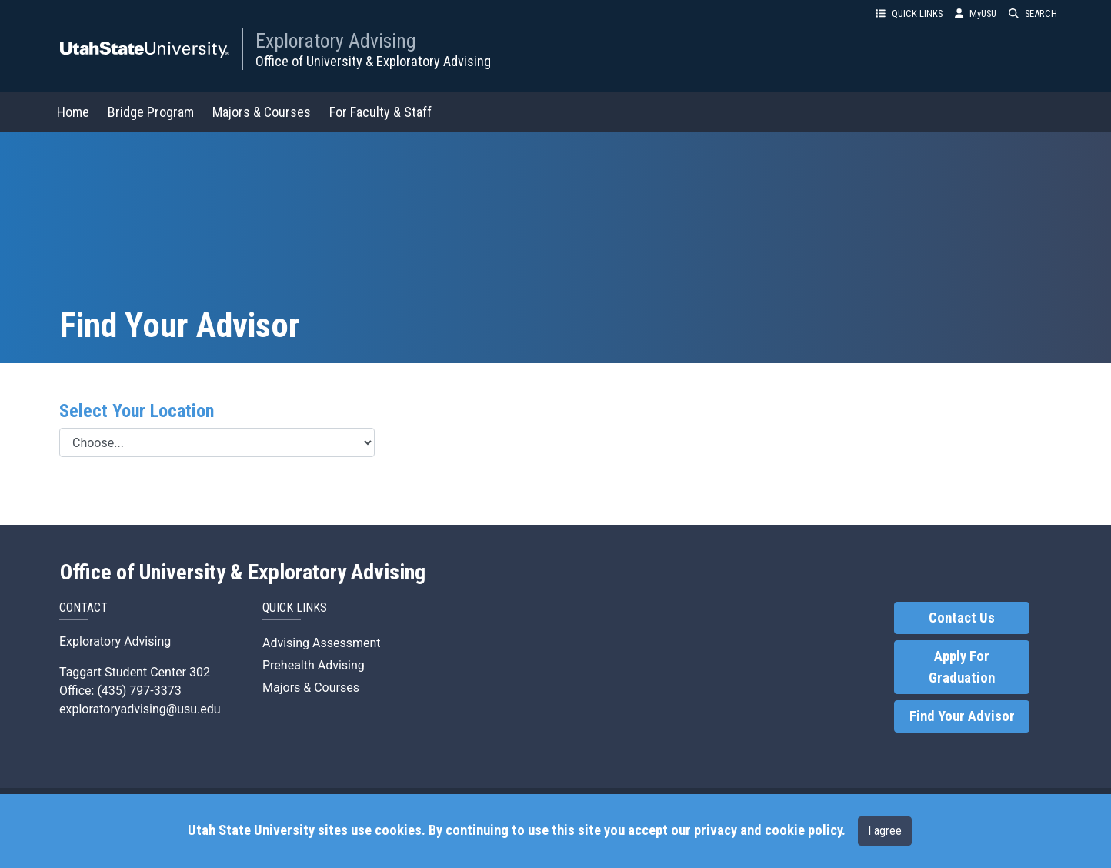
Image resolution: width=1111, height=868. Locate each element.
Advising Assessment (321, 643)
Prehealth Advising (313, 665)
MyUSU (975, 13)
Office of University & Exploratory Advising (373, 61)
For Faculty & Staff (380, 112)
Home (73, 112)
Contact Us (962, 617)
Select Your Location (136, 411)
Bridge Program (151, 112)
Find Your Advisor (962, 716)
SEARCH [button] (1033, 13)
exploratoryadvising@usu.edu (140, 709)
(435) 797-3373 (139, 690)
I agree (885, 830)
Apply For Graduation (962, 667)
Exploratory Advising (335, 40)
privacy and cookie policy (768, 830)
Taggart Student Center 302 (134, 672)
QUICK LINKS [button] (909, 13)
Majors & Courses (261, 112)
